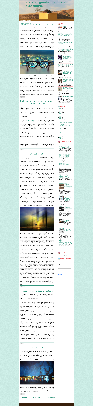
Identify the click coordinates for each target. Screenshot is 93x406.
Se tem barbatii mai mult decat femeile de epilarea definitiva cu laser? (65, 65)
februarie (61, 134)
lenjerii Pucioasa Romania (30, 120)
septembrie (62, 128)
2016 (60, 136)
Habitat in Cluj (62, 163)
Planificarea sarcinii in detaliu (65, 125)
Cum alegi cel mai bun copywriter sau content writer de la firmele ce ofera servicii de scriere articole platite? (67, 231)
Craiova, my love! (62, 206)
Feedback (64, 26)
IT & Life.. (61, 240)
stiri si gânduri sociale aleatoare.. (46, 4)
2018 (60, 117)
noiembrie (62, 119)
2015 (60, 137)
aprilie (61, 132)
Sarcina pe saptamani (63, 173)
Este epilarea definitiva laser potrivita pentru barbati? (65, 43)
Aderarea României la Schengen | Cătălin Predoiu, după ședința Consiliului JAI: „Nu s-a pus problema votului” (65, 49)
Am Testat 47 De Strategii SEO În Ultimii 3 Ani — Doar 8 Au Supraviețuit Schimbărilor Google (68, 97)
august (61, 129)
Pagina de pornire (25, 20)
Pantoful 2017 (37, 348)
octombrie (62, 127)
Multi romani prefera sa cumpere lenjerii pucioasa (66, 123)
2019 (60, 116)
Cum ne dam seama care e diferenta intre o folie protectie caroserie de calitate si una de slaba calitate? (67, 72)
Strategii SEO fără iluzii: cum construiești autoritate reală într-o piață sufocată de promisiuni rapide (68, 186)
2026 (60, 108)
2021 (60, 113)
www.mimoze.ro (62, 153)
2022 (60, 112)
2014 (60, 138)
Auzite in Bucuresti (63, 183)
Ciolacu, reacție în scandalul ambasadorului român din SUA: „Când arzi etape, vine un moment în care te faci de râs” (65, 243)
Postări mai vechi (51, 397)
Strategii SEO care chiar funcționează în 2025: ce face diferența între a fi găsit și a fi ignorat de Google (68, 209)
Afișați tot (71, 250)
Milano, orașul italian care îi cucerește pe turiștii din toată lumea (68, 80)
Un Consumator (62, 217)
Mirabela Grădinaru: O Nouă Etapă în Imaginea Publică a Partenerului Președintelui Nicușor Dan (64, 156)
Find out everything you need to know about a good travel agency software (68, 88)
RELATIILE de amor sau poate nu (37, 24)
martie (61, 133)
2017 (60, 118)
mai (60, 130)
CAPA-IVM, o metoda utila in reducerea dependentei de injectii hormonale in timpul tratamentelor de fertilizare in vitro (65, 176)
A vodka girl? (62, 124)
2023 (60, 111)
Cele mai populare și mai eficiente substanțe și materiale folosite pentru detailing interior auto (67, 57)
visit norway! (61, 228)
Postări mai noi (23, 397)
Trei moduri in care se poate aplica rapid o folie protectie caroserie (67, 220)
